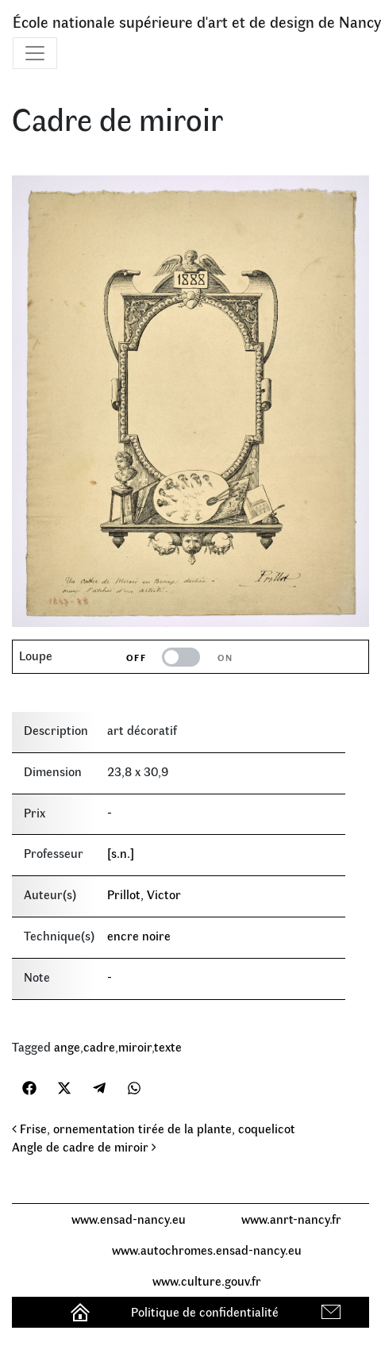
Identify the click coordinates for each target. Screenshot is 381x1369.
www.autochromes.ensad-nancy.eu (207, 1249)
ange (67, 1046)
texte (168, 1046)
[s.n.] (120, 852)
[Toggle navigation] (35, 53)
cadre (99, 1046)
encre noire (139, 935)
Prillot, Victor (144, 894)
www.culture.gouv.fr (206, 1280)
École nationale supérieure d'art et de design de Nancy (197, 21)
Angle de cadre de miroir (84, 1146)
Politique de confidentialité (205, 1311)
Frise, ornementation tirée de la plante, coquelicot (153, 1128)
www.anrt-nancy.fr (291, 1218)
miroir (135, 1046)
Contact (333, 1311)
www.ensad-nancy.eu (128, 1218)
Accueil (82, 1311)
